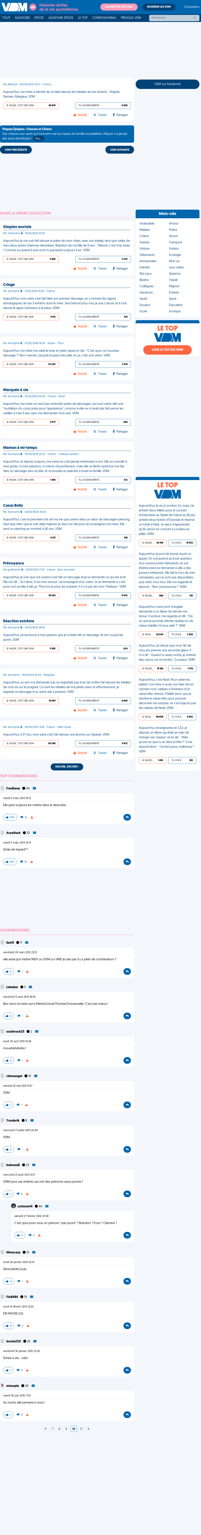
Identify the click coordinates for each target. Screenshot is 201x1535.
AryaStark (13, 833)
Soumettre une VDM (119, 6)
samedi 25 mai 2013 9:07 (17, 1086)
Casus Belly (13, 506)
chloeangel (14, 1076)
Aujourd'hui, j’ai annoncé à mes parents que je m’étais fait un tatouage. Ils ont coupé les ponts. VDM (63, 638)
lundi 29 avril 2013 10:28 (17, 1041)
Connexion (191, 7)
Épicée (39, 18)
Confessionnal (104, 18)
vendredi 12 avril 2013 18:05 (19, 997)
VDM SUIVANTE (119, 150)
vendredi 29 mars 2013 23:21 (20, 952)
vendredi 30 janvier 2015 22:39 (21, 1351)
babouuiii (13, 1165)
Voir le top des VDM (167, 350)
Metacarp (13, 1252)
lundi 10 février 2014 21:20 (18, 1306)
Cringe (9, 285)
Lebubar (12, 987)
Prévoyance (13, 563)
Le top (83, 18)
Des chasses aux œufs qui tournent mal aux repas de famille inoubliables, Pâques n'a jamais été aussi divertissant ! (64, 134)
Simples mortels (17, 227)
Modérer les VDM (159, 6)
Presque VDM (131, 18)
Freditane (13, 788)
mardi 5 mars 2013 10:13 (17, 798)
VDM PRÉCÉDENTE (16, 150)
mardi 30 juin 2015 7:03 (17, 1395)
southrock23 (15, 1031)
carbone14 (25, 1206)
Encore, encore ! (67, 766)
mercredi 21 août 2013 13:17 (19, 1174)
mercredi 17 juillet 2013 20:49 (20, 1130)
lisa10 (10, 942)
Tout (6, 18)
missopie (13, 1386)
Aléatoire (22, 18)
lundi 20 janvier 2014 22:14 (18, 1262)
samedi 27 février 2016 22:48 (31, 1216)
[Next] (45, 1429)
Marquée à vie (15, 390)
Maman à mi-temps (20, 448)
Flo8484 (12, 1297)
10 (73, 1429)
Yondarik (13, 1120)
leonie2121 (14, 1341)
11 (81, 1429)
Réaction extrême (18, 621)
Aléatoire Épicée (60, 18)
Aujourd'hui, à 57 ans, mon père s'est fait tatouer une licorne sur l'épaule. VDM (56, 734)
